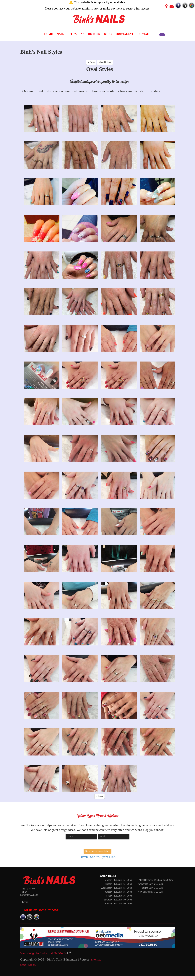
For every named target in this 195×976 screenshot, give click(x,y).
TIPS (74, 33)
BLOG (108, 33)
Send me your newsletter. (97, 851)
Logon (23, 965)
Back (91, 62)
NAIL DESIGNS (90, 33)
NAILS (61, 33)
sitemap (96, 959)
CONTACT (144, 33)
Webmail (32, 965)
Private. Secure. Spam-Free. (97, 857)
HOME (48, 33)
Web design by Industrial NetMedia (43, 953)
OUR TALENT (124, 33)
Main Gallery (105, 62)
